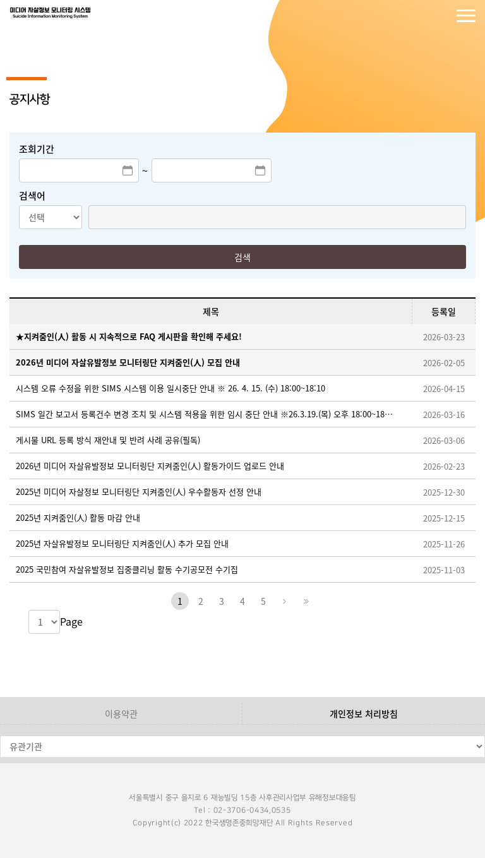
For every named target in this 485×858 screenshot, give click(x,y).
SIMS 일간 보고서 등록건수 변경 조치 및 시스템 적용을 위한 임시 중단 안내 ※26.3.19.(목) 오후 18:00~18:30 (204, 414)
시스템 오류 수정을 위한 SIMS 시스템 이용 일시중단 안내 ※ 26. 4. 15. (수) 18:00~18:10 (170, 388)
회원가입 (440, 15)
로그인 (415, 15)
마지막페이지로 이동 (305, 601)
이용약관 (121, 713)
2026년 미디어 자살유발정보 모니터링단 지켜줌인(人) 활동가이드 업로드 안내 (150, 466)
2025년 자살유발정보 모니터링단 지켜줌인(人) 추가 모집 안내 (122, 543)
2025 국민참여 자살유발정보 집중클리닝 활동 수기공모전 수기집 (127, 569)
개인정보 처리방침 (364, 713)
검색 (242, 257)
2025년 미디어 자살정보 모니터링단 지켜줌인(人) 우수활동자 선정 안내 (138, 492)
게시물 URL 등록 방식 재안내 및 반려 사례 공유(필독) (108, 440)
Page (71, 621)
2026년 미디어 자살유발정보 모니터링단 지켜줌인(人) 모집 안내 (128, 362)
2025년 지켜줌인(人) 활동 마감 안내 (78, 517)
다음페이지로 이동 (284, 601)
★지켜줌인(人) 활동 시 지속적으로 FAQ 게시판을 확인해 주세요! (129, 336)
